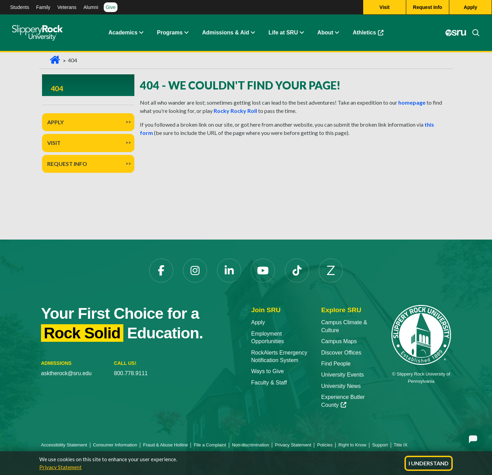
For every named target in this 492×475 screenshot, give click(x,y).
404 (57, 88)
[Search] (473, 33)
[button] (141, 33)
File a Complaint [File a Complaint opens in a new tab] (210, 444)
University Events (342, 375)
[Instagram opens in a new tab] (195, 270)
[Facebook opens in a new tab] (161, 270)
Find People (335, 364)
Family (43, 7)
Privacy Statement (60, 467)
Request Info (67, 163)
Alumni (90, 7)
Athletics (371, 34)
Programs (170, 32)
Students (19, 7)
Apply (55, 122)
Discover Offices (341, 353)
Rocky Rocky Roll (235, 110)
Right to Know (352, 444)
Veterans (67, 7)
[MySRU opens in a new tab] (455, 32)
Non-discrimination (250, 444)
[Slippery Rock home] (37, 32)
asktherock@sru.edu (66, 373)
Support (380, 444)
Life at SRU (283, 32)
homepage (412, 102)
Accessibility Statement (64, 444)
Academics (123, 32)
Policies (324, 444)
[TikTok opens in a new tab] (297, 270)
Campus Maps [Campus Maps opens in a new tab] (339, 341)
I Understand (429, 463)
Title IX (401, 444)
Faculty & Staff (269, 383)
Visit (54, 142)
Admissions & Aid (225, 32)
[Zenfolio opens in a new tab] (331, 270)
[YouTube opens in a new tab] (263, 270)
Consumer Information (115, 444)
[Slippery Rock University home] (421, 334)
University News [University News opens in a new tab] (341, 386)
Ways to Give (267, 371)
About (325, 32)
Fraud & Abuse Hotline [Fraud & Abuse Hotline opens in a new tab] (165, 444)
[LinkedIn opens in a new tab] (229, 270)
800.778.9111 (131, 373)
